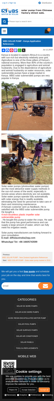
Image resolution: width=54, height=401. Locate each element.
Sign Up (12, 3)
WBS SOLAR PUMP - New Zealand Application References (25, 258)
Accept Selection (29, 390)
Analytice (22, 395)
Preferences (35, 395)
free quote (29, 271)
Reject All (13, 390)
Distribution (45, 2)
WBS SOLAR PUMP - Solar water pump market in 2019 (29, 260)
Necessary (10, 395)
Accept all (44, 390)
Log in (4, 3)
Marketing (47, 395)
